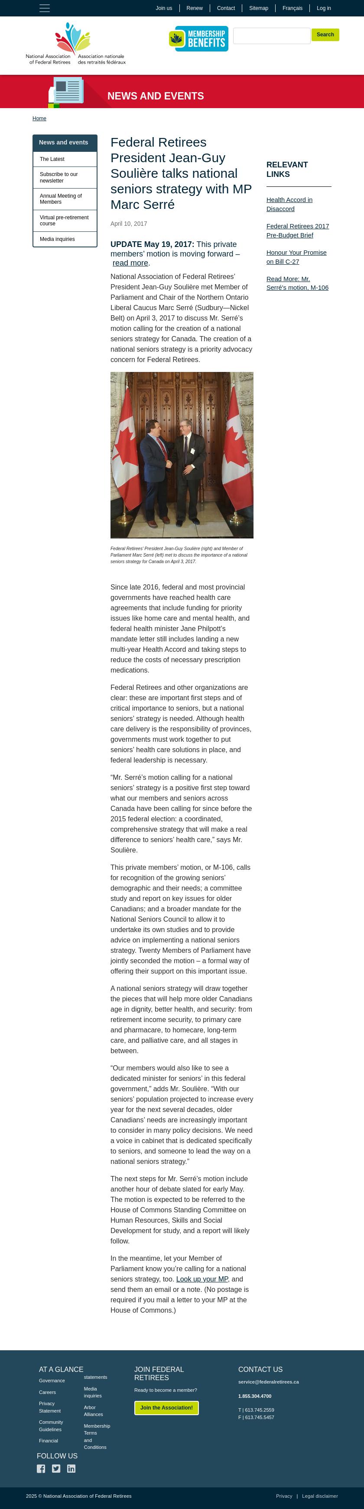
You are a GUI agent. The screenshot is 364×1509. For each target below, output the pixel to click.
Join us (164, 8)
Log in (324, 8)
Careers (47, 1392)
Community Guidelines (48, 1425)
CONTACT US (260, 1369)
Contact (226, 8)
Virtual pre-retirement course (64, 221)
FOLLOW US (57, 1456)
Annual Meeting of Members (61, 199)
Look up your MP (202, 1279)
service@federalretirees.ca (268, 1381)
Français (292, 8)
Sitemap (258, 8)
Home (39, 118)
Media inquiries (57, 239)
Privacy (284, 1496)
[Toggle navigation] (44, 8)
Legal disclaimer (320, 1496)
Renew (195, 8)
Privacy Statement (48, 1407)
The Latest (52, 159)
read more (130, 263)
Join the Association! (166, 1408)
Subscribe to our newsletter (59, 177)
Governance (48, 1380)
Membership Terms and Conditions (93, 1436)
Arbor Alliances (93, 1411)
